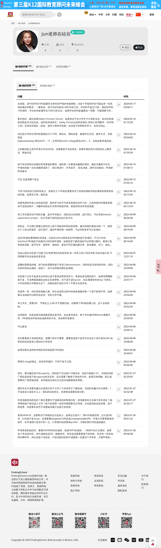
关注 (125, 47)
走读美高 (98, 480)
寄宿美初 (98, 485)
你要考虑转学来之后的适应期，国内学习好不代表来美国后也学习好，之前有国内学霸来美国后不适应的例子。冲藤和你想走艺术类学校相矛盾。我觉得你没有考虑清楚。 (65, 204)
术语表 (121, 480)
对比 (121, 14)
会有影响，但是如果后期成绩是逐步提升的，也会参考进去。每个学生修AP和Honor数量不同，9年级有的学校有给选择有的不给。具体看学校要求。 (64, 316)
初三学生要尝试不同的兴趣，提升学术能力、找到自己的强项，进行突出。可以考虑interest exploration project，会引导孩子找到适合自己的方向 (64, 216)
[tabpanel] (80, 262)
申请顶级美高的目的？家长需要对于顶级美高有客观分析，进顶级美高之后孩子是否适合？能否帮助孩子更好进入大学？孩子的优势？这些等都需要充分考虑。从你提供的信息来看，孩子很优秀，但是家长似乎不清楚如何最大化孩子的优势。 (65, 403)
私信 (139, 47)
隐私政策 (122, 490)
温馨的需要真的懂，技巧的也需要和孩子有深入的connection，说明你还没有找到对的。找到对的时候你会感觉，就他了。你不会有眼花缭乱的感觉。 (65, 266)
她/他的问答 (23, 66)
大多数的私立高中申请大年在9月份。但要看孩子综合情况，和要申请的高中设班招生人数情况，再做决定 (64, 151)
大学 (107, 14)
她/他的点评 (43, 66)
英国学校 (75, 485)
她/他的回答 (27, 85)
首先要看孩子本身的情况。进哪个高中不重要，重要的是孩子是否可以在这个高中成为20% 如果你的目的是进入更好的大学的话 (65, 340)
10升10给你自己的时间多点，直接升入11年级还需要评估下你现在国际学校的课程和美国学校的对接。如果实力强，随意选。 (65, 192)
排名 (92, 14)
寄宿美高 (98, 475)
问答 (114, 14)
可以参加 (22, 326)
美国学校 (75, 475)
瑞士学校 (75, 490)
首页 (13, 23)
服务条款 (122, 485)
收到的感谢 (63, 66)
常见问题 (122, 475)
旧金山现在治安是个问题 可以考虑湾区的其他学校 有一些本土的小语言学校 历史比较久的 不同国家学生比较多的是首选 (65, 254)
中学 (100, 14)
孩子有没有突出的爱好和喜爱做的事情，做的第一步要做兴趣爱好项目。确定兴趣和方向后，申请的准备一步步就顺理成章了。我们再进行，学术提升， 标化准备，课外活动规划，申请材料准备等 (65, 168)
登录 (151, 14)
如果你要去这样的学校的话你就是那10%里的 (41, 349)
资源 (129, 14)
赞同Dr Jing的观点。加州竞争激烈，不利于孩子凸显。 (45, 361)
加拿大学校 (76, 480)
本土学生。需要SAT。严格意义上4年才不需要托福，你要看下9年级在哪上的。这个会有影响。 (63, 305)
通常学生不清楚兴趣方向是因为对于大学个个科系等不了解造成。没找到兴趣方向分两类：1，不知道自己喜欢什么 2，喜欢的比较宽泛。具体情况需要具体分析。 (66, 390)
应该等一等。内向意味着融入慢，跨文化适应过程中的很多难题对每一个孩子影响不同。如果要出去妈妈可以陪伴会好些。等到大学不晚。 (65, 293)
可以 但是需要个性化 (28, 179)
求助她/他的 (47, 85)
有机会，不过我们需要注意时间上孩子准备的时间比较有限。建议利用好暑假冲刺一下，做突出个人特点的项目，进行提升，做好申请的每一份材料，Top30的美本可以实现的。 (65, 228)
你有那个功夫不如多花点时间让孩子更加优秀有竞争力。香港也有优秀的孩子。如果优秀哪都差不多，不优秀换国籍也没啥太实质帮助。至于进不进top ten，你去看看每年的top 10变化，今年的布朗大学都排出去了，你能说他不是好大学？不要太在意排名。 (65, 280)
